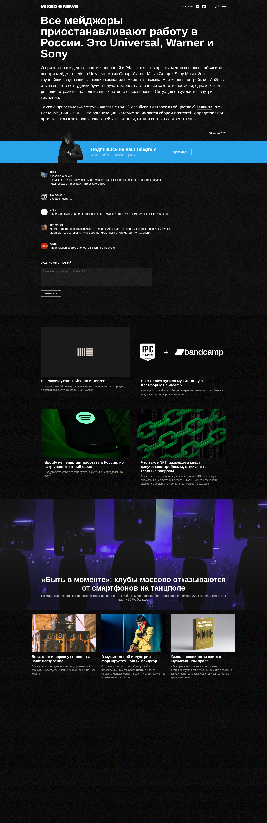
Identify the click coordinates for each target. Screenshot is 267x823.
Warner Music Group (151, 73)
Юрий (53, 243)
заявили (204, 107)
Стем (53, 209)
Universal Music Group (110, 73)
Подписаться (179, 152)
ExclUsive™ (57, 194)
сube (53, 171)
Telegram (204, 6)
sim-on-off (56, 224)
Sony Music (185, 73)
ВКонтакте (197, 6)
